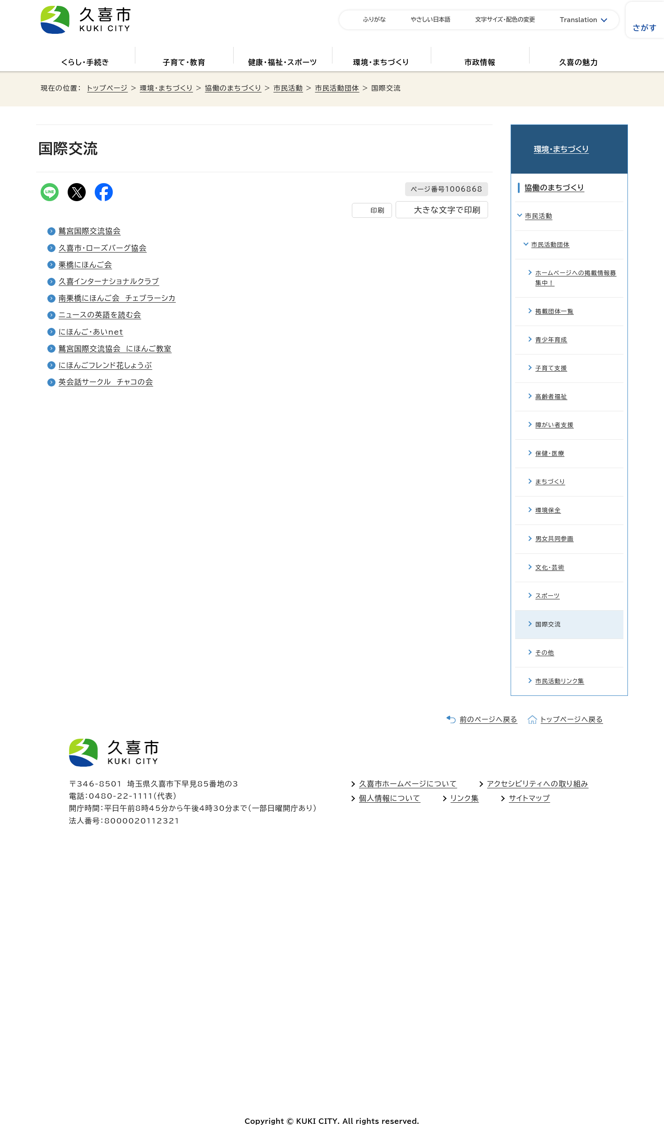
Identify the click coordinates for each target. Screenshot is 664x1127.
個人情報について (389, 784)
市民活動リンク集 (559, 668)
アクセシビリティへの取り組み (538, 770)
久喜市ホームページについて (408, 770)
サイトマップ (529, 784)
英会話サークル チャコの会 (106, 382)
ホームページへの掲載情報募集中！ (576, 264)
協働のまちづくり (233, 88)
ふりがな (374, 20)
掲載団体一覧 (554, 298)
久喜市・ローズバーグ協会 (103, 248)
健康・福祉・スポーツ (282, 62)
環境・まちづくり (381, 62)
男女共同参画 (554, 526)
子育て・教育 (183, 62)
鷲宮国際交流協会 (90, 231)
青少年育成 (551, 326)
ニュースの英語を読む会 (100, 314)
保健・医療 (549, 440)
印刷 (377, 210)
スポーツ (547, 582)
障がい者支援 (554, 412)
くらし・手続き (85, 62)
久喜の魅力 (578, 62)
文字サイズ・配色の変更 (505, 20)
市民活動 (288, 88)
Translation (578, 20)
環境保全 (548, 497)
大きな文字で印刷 (447, 210)
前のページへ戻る (488, 706)
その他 (544, 639)
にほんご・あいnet (91, 332)
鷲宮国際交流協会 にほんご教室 (115, 348)
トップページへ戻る (572, 706)
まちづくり (550, 469)
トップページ (107, 88)
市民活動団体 (337, 88)
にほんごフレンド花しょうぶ (105, 365)
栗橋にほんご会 (85, 264)
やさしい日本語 (430, 20)
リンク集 (465, 784)
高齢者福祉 (551, 383)
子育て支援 (551, 355)
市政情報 (480, 62)
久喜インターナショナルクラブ (109, 281)
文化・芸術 (549, 554)
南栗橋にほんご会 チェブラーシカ (117, 298)
